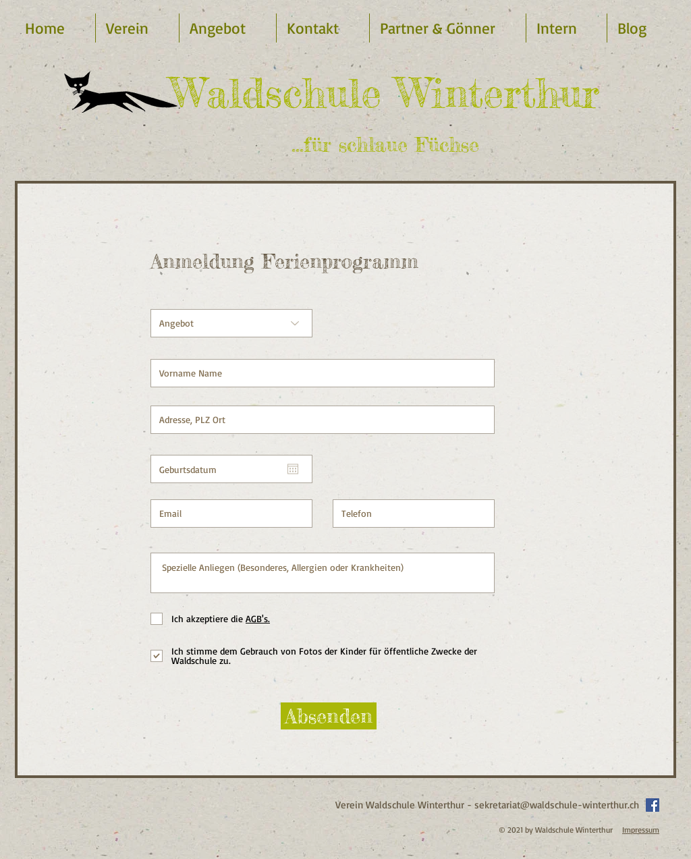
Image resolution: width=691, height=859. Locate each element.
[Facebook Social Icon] (652, 805)
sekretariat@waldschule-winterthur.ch (556, 804)
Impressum (640, 830)
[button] (227, 28)
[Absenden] (329, 715)
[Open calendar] (292, 469)
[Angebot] (231, 323)
